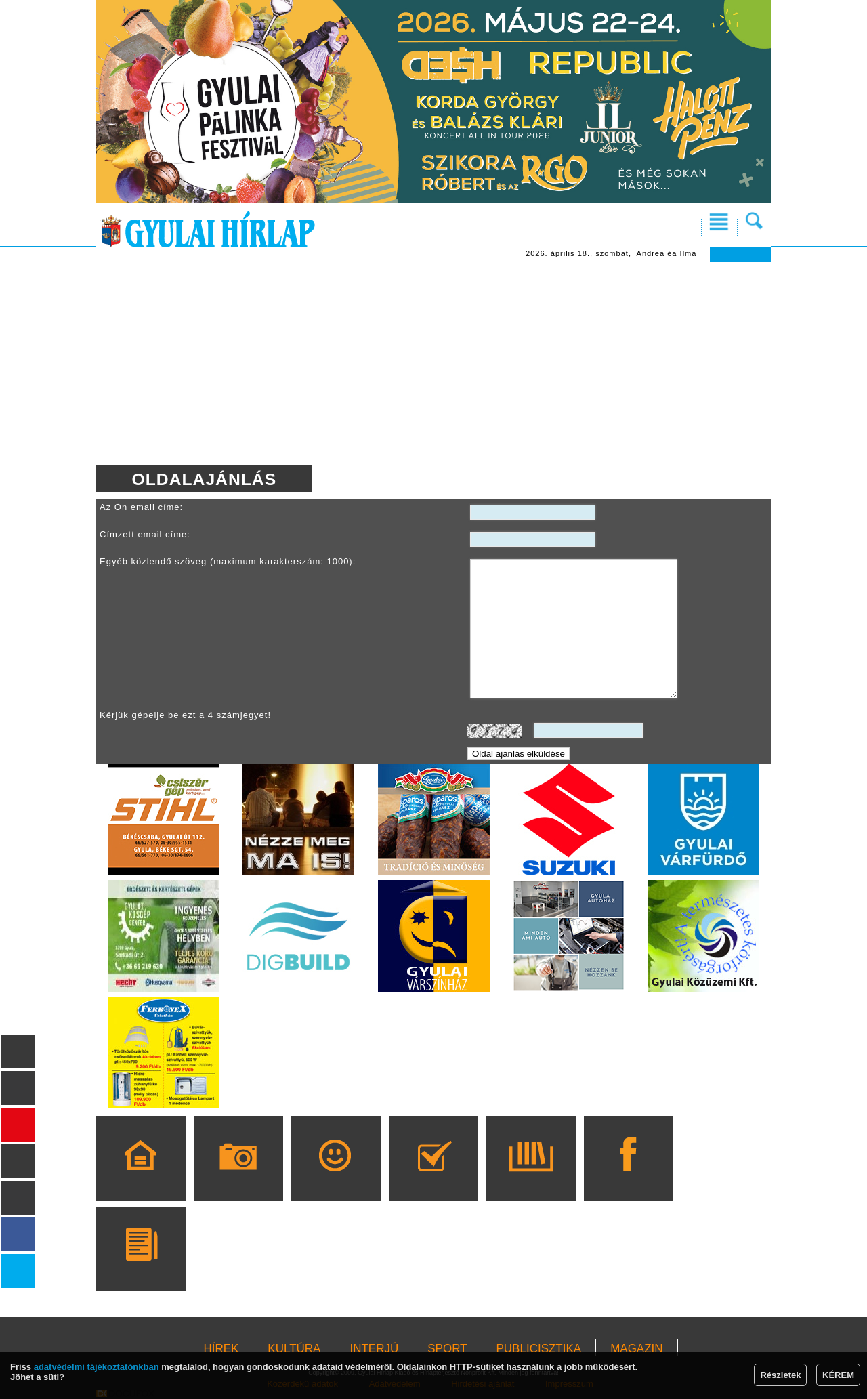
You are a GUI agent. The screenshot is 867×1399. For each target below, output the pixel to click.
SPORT (447, 1348)
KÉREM (838, 1375)
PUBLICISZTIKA (539, 1348)
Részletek (780, 1375)
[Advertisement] (433, 363)
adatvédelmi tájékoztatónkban (96, 1367)
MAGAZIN (636, 1348)
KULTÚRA (294, 1348)
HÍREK (220, 1348)
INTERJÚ (374, 1348)
